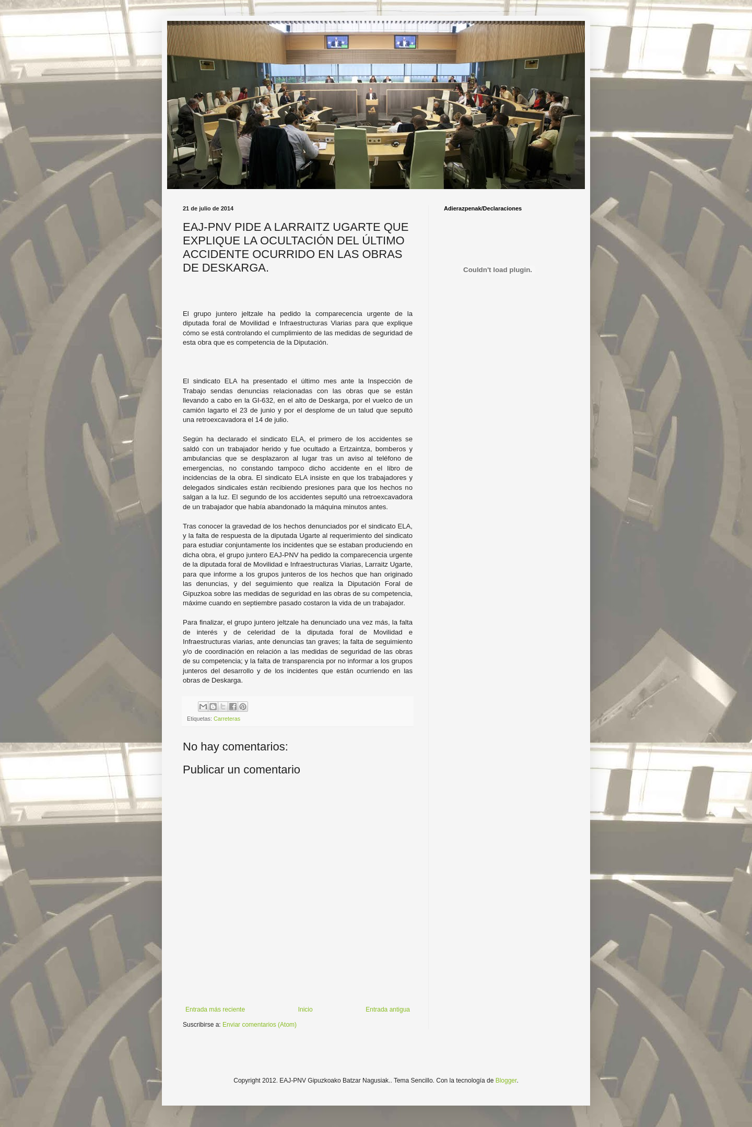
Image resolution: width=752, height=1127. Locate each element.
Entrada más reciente (215, 1009)
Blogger (506, 1080)
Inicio (305, 1009)
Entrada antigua (388, 1009)
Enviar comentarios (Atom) (259, 1024)
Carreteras (227, 718)
